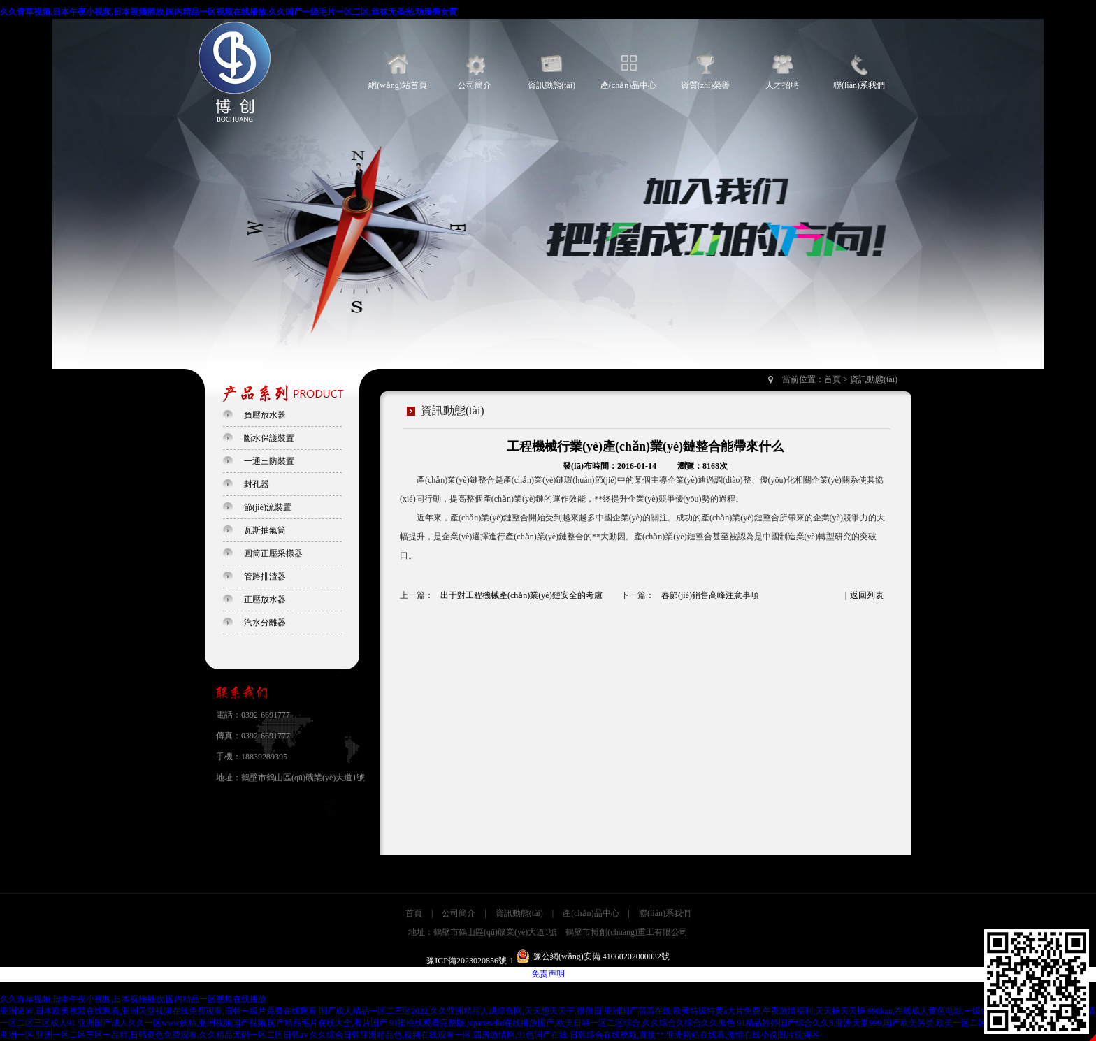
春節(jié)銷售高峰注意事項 (710, 595)
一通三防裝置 (269, 461)
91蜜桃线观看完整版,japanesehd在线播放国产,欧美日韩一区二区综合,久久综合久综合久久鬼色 (562, 1023)
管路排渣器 (265, 576)
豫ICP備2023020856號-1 (470, 961)
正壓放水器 (265, 599)
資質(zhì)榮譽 (705, 85)
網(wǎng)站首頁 (397, 85)
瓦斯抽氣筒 (265, 530)
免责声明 (548, 974)
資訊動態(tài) (551, 85)
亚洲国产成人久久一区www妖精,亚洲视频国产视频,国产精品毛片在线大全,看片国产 (232, 1023)
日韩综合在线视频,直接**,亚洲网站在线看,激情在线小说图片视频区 (694, 1035)
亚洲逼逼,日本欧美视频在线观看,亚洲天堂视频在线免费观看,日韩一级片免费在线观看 (158, 1011)
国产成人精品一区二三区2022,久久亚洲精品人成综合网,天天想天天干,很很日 (460, 1011)
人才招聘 (782, 85)
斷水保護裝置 (269, 438)
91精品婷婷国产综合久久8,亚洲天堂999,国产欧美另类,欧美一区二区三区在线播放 (887, 1023)
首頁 (832, 379)
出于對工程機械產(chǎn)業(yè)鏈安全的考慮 (521, 595)
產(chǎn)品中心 (628, 85)
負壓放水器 (265, 415)
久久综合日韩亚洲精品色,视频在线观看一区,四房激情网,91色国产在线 (439, 1035)
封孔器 (256, 484)
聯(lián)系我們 (859, 85)
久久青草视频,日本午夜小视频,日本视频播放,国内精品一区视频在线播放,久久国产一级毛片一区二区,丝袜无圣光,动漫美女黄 (228, 12)
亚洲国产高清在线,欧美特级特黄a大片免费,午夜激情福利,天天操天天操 (734, 1011)
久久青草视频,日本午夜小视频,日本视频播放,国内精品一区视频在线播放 (133, 999)
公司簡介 (474, 85)
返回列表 (867, 595)
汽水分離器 (265, 622)
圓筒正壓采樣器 (273, 553)
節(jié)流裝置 (267, 507)
